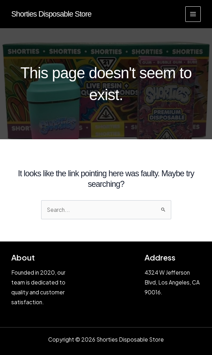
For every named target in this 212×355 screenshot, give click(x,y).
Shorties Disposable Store (51, 14)
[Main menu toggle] (193, 14)
